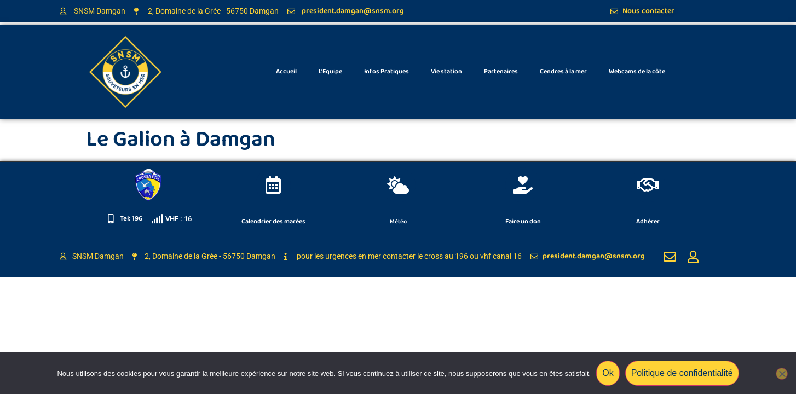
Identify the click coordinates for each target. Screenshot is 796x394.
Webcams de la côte (637, 71)
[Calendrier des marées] (273, 184)
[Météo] (398, 184)
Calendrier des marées (273, 221)
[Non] (782, 374)
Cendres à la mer (563, 71)
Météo (398, 221)
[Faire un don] (522, 184)
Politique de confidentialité (682, 373)
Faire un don (523, 221)
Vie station (446, 71)
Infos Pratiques (386, 71)
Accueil (286, 71)
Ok (607, 373)
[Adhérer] (647, 184)
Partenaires (501, 71)
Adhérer (648, 221)
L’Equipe (330, 71)
